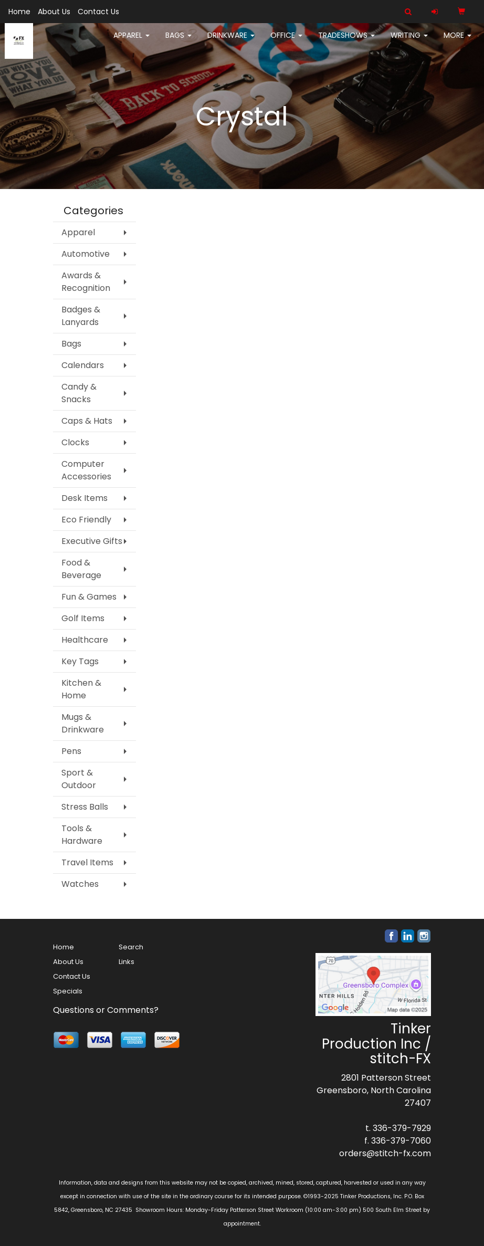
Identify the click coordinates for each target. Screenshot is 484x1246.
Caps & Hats (86, 421)
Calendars (82, 365)
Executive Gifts (91, 541)
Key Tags (80, 661)
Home (19, 11)
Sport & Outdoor (78, 779)
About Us (54, 11)
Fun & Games (89, 597)
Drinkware (231, 42)
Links (126, 962)
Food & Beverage (81, 569)
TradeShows (346, 42)
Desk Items (84, 498)
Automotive (85, 254)
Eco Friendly (86, 520)
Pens (71, 751)
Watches (80, 884)
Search (131, 947)
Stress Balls (84, 807)
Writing (409, 42)
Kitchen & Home (81, 689)
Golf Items (82, 618)
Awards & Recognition (85, 281)
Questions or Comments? (106, 1010)
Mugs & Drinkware (82, 723)
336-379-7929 (402, 1128)
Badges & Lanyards (80, 315)
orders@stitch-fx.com (385, 1153)
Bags (178, 42)
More (457, 42)
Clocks (75, 442)
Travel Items (87, 862)
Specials (67, 991)
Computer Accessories (86, 470)
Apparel (131, 42)
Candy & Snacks (79, 393)
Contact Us (98, 11)
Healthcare (84, 640)
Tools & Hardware (81, 834)
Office (286, 42)
